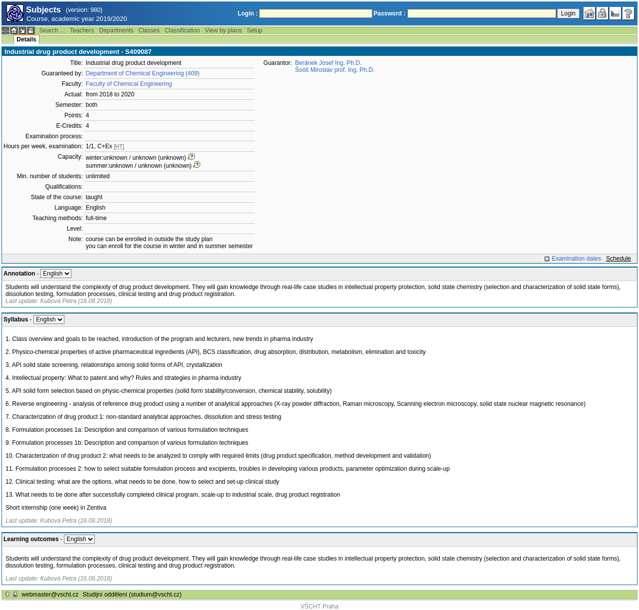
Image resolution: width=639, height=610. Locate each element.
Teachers (82, 30)
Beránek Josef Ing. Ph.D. (328, 62)
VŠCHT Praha (319, 606)
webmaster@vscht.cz (49, 594)
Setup (254, 30)
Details (26, 39)
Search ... (51, 30)
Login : (248, 13)
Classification (182, 30)
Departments (116, 30)
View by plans (223, 30)
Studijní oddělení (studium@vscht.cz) (132, 594)
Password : (389, 13)
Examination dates (576, 258)
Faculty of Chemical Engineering (129, 83)
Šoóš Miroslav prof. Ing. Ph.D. (334, 69)
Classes (149, 30)
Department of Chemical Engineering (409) (143, 73)
